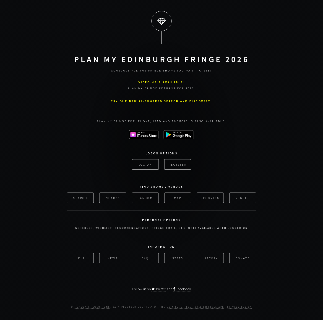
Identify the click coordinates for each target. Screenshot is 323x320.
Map (178, 197)
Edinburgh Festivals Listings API (195, 307)
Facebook (182, 289)
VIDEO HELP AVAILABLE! (161, 82)
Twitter (158, 289)
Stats (177, 257)
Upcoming (210, 197)
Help (80, 257)
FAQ (145, 257)
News (113, 257)
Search (80, 197)
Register (178, 164)
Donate (243, 257)
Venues (243, 197)
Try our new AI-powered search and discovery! (161, 101)
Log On (145, 164)
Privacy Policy (239, 307)
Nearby (113, 197)
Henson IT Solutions (92, 307)
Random (145, 197)
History (210, 257)
